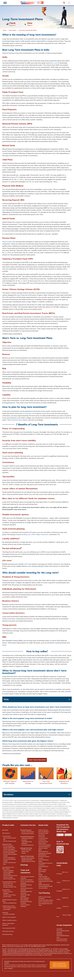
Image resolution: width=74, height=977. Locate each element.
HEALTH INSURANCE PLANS (45, 812)
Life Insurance (6, 833)
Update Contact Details (27, 858)
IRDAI (40, 850)
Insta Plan (5, 912)
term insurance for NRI (32, 802)
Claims (40, 861)
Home (4, 30)
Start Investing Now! (37, 760)
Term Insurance (6, 836)
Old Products (42, 871)
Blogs (40, 868)
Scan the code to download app (60, 852)
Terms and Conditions (44, 845)
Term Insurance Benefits (62, 812)
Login (69, 3)
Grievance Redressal (44, 846)
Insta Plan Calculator (9, 914)
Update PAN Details (27, 859)
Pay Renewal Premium (27, 833)
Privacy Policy (42, 843)
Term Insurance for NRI (8, 928)
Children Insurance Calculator (25, 808)
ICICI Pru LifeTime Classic (10, 875)
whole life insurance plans (37, 806)
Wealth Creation (18, 814)
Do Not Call (41, 836)
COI (39, 873)
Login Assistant (42, 876)
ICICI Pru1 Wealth (8, 877)
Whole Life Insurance (8, 931)
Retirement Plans (7, 844)
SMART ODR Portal (43, 884)
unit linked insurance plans (31, 810)
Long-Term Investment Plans (28, 30)
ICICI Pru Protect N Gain (9, 841)
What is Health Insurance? (9, 920)
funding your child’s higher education (35, 534)
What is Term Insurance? (9, 917)
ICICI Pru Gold (7, 896)
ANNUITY (54, 814)
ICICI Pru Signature (8, 870)
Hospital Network (43, 866)
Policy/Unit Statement (27, 845)
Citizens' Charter (43, 848)
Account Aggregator (44, 878)
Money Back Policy (7, 934)
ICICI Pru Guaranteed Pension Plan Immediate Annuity (10, 854)
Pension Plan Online (43, 808)
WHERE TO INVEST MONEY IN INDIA (17, 816)
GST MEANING (66, 816)
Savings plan (37, 814)
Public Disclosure (43, 830)
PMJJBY (40, 874)
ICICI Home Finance (62, 939)
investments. (27, 413)
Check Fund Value (26, 850)
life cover (54, 63)
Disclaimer (9, 794)
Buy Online (5, 830)
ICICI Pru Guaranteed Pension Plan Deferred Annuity (9, 859)
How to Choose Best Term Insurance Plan (40, 800)
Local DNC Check (43, 838)
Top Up (23, 853)
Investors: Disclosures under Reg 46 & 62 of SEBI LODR (45, 881)
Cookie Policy (42, 840)
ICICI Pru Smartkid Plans (10, 903)
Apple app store (68, 835)
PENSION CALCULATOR (49, 804)
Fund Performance (43, 860)
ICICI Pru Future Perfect (9, 895)
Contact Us (41, 865)
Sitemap (24, 865)
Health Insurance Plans (8, 906)
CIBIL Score (28, 814)
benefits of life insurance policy (57, 806)
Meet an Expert (42, 869)
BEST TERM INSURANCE (17, 802)
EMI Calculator (31, 812)
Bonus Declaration (43, 831)
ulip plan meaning (15, 810)
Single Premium (7, 814)
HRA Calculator (24, 898)
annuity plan (55, 808)
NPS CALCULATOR (19, 800)
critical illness (22, 804)
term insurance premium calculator (53, 802)
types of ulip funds (59, 810)
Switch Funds (25, 851)
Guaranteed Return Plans (9, 882)
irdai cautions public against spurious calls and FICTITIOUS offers (59, 965)
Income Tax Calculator (26, 880)
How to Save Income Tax (45, 902)
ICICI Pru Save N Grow (9, 879)
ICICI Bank (59, 929)
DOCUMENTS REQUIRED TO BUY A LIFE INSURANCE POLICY (44, 816)
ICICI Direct (59, 934)
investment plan (16, 420)
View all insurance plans (18, 806)
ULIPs (26, 564)
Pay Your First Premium (27, 832)
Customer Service (28, 825)
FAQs (6, 699)
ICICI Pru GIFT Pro (8, 883)
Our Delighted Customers (45, 863)
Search (64, 3)
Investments (12, 30)
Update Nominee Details (28, 861)
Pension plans (7, 242)
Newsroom (41, 835)
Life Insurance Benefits (17, 812)
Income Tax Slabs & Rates (45, 900)
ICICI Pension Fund (62, 940)
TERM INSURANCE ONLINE (9, 817)
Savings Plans (6, 890)
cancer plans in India (35, 804)
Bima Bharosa (42, 855)
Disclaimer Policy (43, 841)
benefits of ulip (46, 810)
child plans (46, 814)
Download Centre (43, 833)
